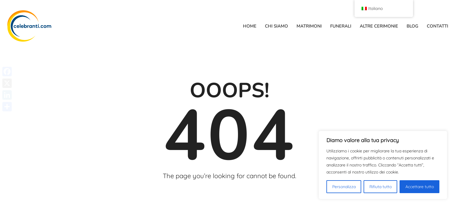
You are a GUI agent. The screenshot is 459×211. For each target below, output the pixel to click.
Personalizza (344, 186)
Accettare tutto (419, 186)
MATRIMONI (309, 26)
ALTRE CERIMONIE (379, 26)
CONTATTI (437, 26)
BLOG (412, 26)
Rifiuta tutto (380, 186)
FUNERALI (340, 26)
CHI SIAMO (276, 26)
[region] (382, 165)
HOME (249, 26)
